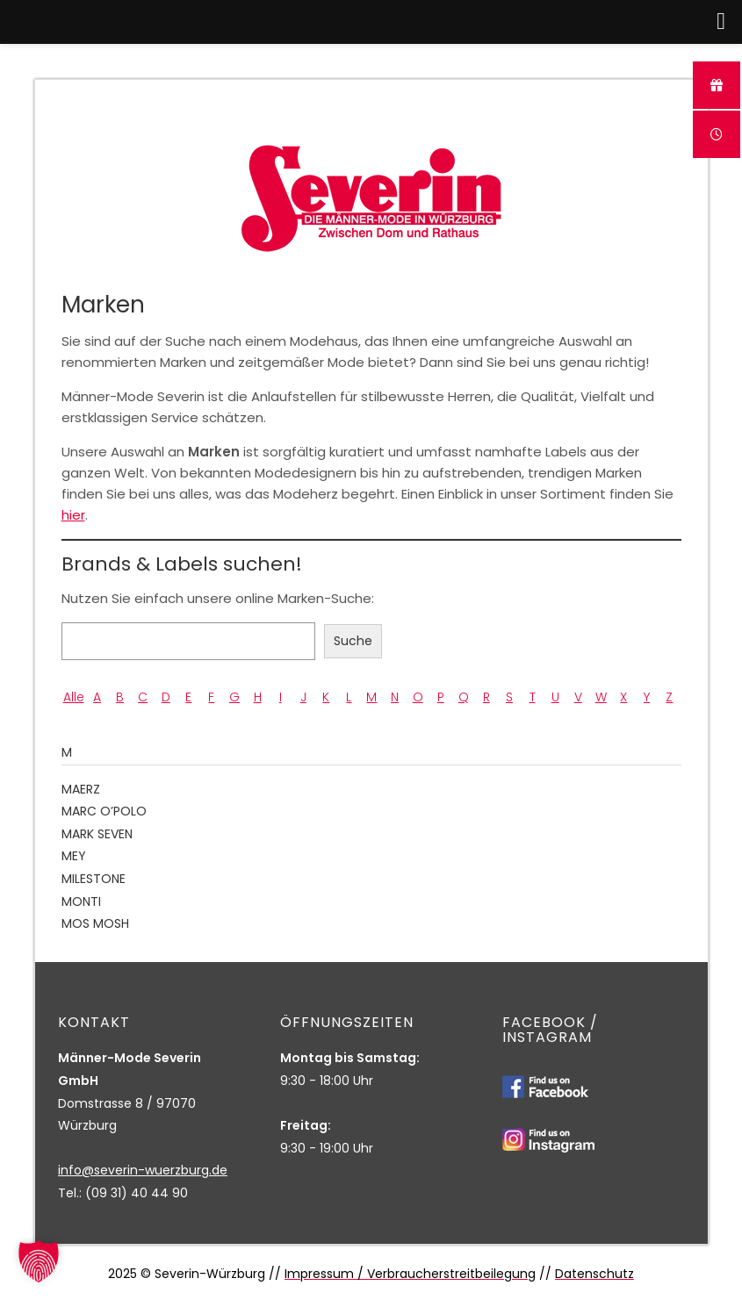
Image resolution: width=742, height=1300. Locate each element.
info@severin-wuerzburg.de (142, 1170)
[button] (38, 1261)
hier (73, 515)
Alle (73, 697)
